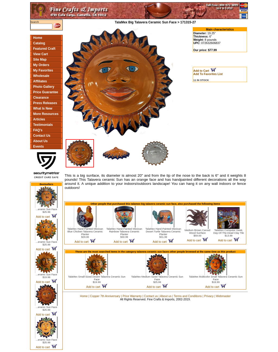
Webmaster (223, 296)
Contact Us (41, 136)
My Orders (41, 65)
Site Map (39, 59)
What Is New (42, 108)
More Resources (45, 114)
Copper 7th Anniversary (105, 296)
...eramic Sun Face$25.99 (46, 210)
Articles (39, 119)
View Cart (40, 54)
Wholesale (41, 76)
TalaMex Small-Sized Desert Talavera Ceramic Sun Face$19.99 (96, 279)
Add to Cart (204, 70)
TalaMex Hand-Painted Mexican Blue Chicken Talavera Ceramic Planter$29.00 (85, 233)
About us (166, 296)
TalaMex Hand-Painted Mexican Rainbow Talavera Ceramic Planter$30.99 (124, 233)
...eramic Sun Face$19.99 (46, 276)
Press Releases (45, 103)
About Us (40, 141)
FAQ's (37, 130)
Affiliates (40, 81)
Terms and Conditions (188, 296)
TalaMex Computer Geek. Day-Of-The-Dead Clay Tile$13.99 (228, 233)
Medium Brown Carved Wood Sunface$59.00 (197, 233)
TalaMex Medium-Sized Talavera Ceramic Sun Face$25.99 (157, 279)
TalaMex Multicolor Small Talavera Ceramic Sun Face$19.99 (215, 279)
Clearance (41, 97)
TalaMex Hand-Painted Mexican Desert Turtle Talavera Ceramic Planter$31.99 (163, 233)
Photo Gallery (43, 87)
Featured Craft (44, 49)
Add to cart (46, 216)
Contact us (151, 296)
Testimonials (43, 125)
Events (38, 146)
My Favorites (43, 70)
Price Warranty (132, 296)
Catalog (39, 43)
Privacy (209, 296)
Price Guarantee (45, 92)
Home (37, 38)
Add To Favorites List (208, 74)
